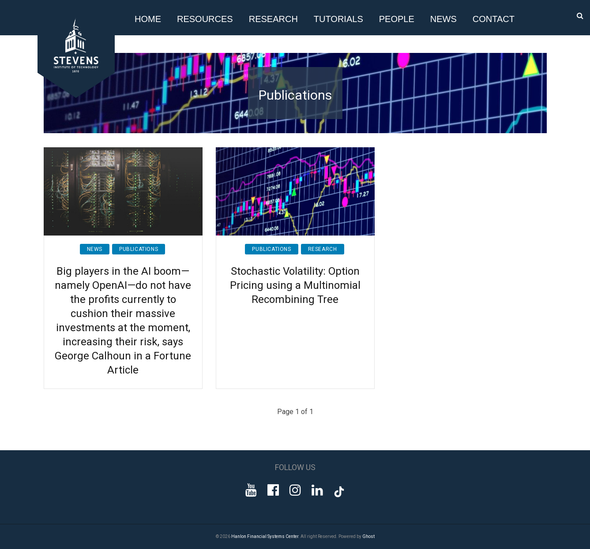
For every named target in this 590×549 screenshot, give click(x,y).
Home (148, 19)
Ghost (368, 536)
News (94, 249)
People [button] (396, 19)
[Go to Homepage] (78, 95)
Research (322, 249)
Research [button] (273, 19)
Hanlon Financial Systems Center (264, 536)
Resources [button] (205, 19)
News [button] (443, 19)
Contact (494, 19)
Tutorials (338, 19)
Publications (138, 249)
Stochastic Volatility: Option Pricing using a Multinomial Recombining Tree (295, 285)
